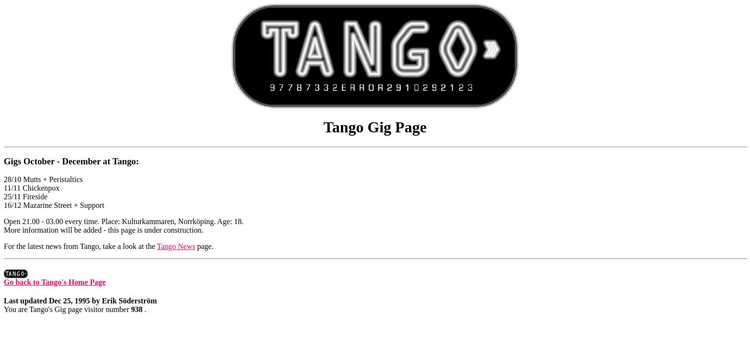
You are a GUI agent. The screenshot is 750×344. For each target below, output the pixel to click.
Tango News (176, 246)
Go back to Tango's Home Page (55, 278)
